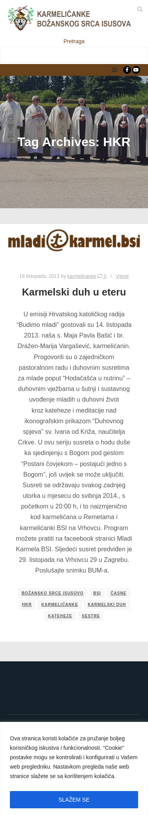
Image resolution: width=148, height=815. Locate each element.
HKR (27, 604)
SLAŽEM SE (74, 800)
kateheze (60, 616)
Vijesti (122, 276)
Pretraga (74, 41)
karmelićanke (59, 604)
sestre (91, 616)
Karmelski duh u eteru (74, 291)
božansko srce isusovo (53, 593)
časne (118, 593)
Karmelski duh (107, 604)
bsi (97, 593)
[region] (74, 768)
